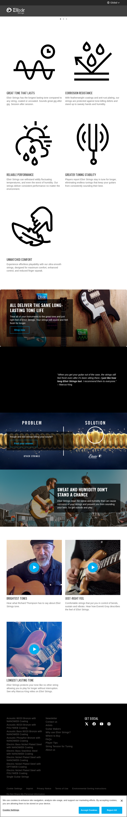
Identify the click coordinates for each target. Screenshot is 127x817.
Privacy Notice (44, 788)
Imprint (29, 788)
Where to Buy (53, 735)
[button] (113, 2)
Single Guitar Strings (18, 776)
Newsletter (51, 718)
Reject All (112, 810)
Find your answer (23, 443)
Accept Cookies (89, 810)
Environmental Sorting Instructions (89, 788)
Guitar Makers (53, 729)
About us (50, 750)
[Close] (121, 800)
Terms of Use (61, 788)
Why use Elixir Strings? (58, 732)
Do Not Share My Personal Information (26, 794)
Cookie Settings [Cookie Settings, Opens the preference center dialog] (11, 810)
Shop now (19, 330)
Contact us (51, 721)
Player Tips (52, 742)
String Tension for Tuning (59, 746)
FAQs (49, 739)
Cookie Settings (14, 788)
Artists (49, 725)
